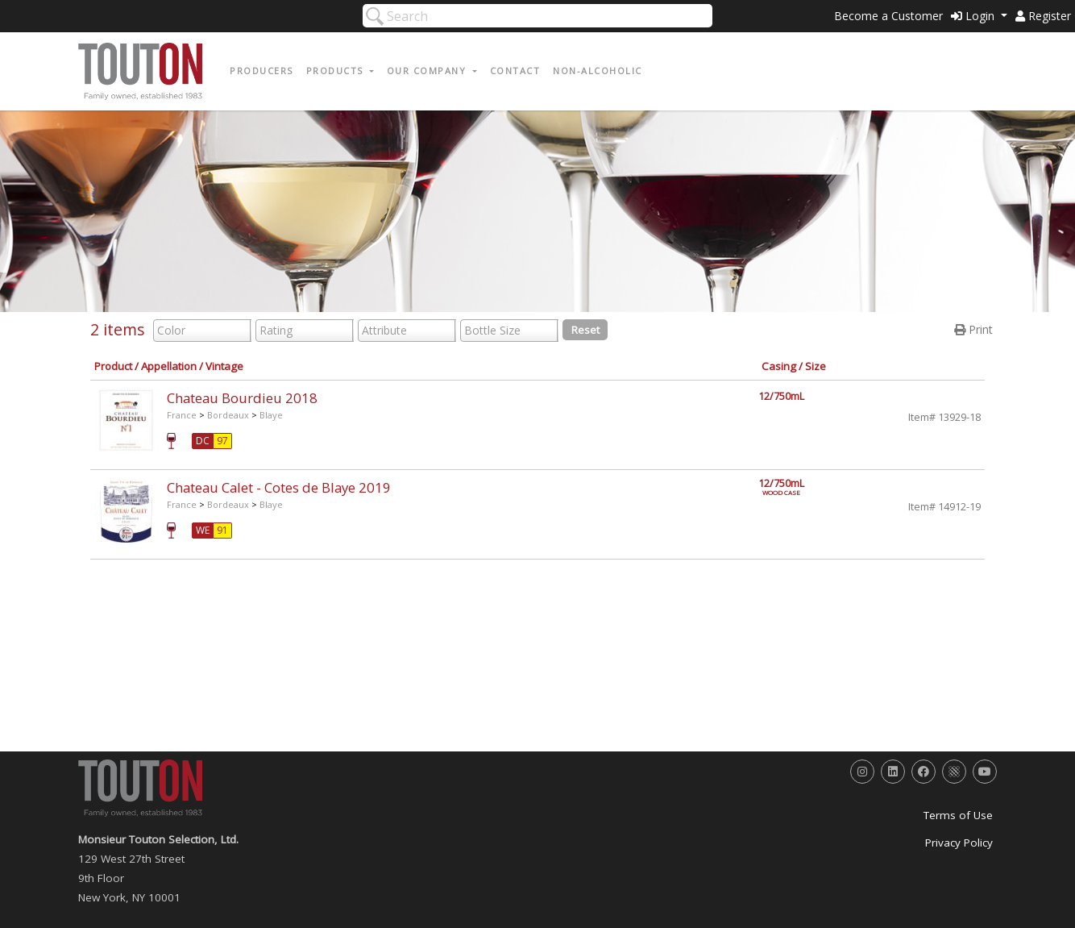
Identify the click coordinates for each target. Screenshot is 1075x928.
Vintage (224, 366)
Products (336, 71)
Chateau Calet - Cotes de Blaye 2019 (279, 487)
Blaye (271, 415)
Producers (261, 71)
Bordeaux (228, 415)
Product (113, 366)
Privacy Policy (959, 842)
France (182, 415)
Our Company (428, 71)
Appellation (169, 366)
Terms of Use (958, 815)
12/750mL (781, 396)
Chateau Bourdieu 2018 (242, 398)
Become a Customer (888, 15)
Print (973, 329)
